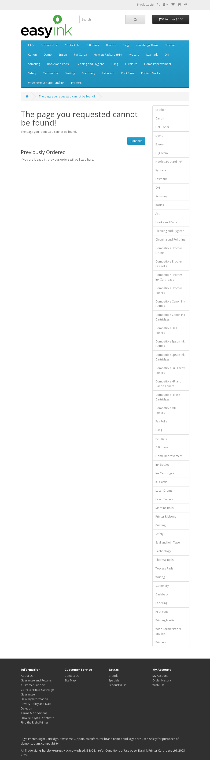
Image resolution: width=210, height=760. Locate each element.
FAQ (31, 45)
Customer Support (33, 685)
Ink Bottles (162, 465)
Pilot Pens (127, 73)
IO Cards (161, 482)
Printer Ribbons (165, 517)
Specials (114, 680)
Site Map (70, 680)
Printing (160, 525)
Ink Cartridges (164, 473)
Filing (114, 64)
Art (157, 214)
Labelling (108, 73)
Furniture (131, 64)
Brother (170, 45)
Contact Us (72, 45)
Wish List (158, 685)
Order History (161, 680)
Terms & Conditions (34, 713)
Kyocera (134, 55)
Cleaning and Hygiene (90, 64)
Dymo (48, 55)
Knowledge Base (147, 45)
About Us (27, 676)
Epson (63, 55)
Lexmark (152, 55)
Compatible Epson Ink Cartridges (169, 357)
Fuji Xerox (80, 55)
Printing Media (150, 73)
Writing (70, 73)
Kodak (159, 205)
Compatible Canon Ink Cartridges (170, 317)
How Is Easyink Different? (37, 718)
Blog (126, 45)
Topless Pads (164, 568)
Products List (145, 5)
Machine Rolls (164, 508)
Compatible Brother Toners (168, 290)
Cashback (161, 594)
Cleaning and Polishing (170, 239)
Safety (32, 73)
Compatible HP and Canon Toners (168, 383)
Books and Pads (58, 64)
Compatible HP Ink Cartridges (167, 397)
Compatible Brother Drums (168, 250)
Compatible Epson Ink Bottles (169, 343)
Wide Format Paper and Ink (46, 83)
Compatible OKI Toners (166, 410)
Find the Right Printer (34, 722)
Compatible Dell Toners (166, 330)
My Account (160, 676)
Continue (136, 141)
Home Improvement (157, 64)
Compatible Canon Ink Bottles (170, 303)
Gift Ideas (92, 45)
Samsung (34, 64)
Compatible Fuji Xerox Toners (170, 370)
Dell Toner (162, 127)
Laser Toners (164, 499)
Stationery (88, 73)
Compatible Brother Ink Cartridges (168, 277)
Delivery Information (34, 699)
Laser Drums (163, 491)
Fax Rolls (161, 421)
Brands (111, 45)
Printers (76, 83)
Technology (51, 73)
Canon (32, 55)
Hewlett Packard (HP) (108, 55)
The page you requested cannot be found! (67, 96)
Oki (167, 55)
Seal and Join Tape (167, 542)
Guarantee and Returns (36, 680)
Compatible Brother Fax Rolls (168, 263)
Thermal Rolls (164, 560)
